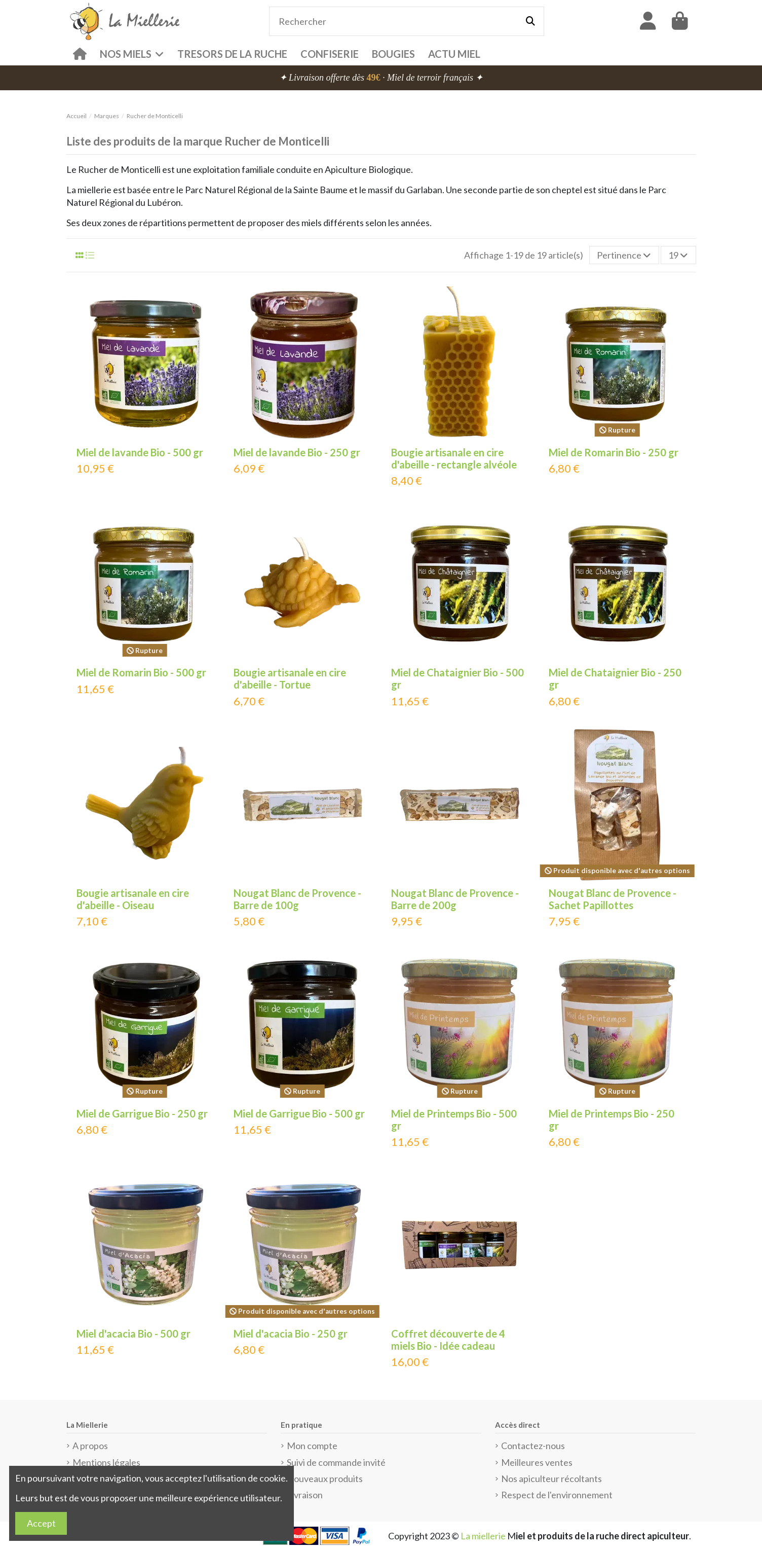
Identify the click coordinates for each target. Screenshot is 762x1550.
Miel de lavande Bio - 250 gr (297, 452)
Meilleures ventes (537, 1462)
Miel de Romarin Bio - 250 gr (613, 452)
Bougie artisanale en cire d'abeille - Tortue (290, 678)
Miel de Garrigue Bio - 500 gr (299, 1113)
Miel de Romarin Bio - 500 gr (141, 672)
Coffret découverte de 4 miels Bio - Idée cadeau (448, 1339)
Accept (41, 1523)
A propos (90, 1445)
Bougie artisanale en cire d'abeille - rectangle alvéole (454, 458)
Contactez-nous (533, 1445)
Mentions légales (106, 1462)
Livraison (305, 1494)
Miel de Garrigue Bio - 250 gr (142, 1113)
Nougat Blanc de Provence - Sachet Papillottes (612, 899)
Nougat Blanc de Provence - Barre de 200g (455, 899)
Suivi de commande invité (336, 1462)
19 (678, 255)
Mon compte (312, 1445)
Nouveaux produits (325, 1478)
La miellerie (483, 1535)
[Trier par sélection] (624, 255)
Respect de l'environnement (557, 1494)
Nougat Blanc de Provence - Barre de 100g (297, 899)
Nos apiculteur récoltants (551, 1478)
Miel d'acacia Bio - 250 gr (291, 1333)
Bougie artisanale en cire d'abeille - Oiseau (133, 899)
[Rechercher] (530, 21)
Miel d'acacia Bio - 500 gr (133, 1333)
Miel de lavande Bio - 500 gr (140, 452)
